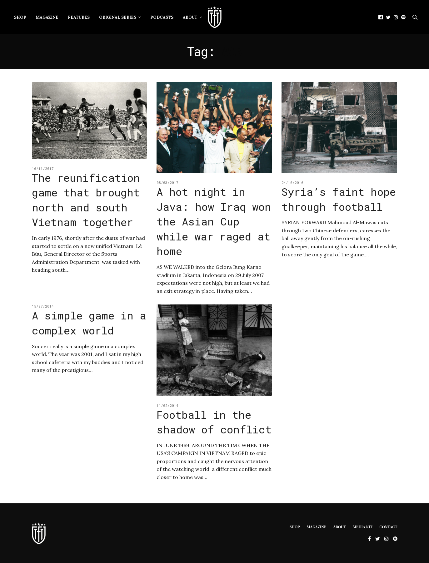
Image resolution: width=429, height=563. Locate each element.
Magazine (47, 17)
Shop (20, 17)
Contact (388, 526)
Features (79, 17)
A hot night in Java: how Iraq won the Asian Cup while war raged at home (214, 221)
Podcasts (161, 17)
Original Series (117, 17)
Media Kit (362, 526)
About (190, 17)
